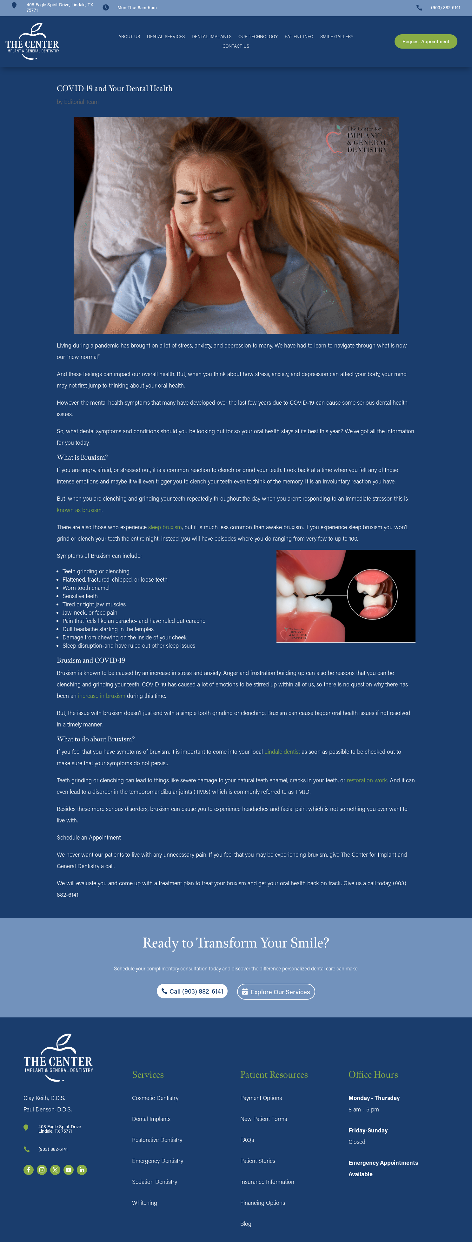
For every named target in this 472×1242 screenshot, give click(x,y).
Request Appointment (425, 41)
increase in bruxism (101, 695)
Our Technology (258, 36)
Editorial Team (81, 101)
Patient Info (299, 36)
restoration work (367, 780)
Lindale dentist (282, 751)
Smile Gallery (336, 36)
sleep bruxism (165, 527)
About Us (129, 36)
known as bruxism (79, 510)
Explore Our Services (280, 992)
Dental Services (166, 36)
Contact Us (236, 46)
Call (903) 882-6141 (196, 991)
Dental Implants (211, 36)
